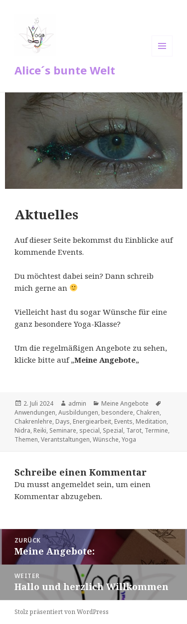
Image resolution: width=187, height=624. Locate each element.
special (89, 430)
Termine (156, 430)
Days (62, 421)
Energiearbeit (92, 421)
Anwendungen (34, 412)
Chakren (148, 412)
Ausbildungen (78, 412)
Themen (26, 439)
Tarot (134, 430)
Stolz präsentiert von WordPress (61, 612)
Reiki (39, 430)
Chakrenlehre (33, 421)
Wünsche (106, 439)
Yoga (129, 439)
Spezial (113, 430)
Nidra (22, 430)
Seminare (62, 430)
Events (123, 421)
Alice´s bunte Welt (64, 69)
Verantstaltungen (65, 439)
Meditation (151, 421)
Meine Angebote (125, 403)
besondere (117, 412)
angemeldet (73, 484)
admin (77, 403)
